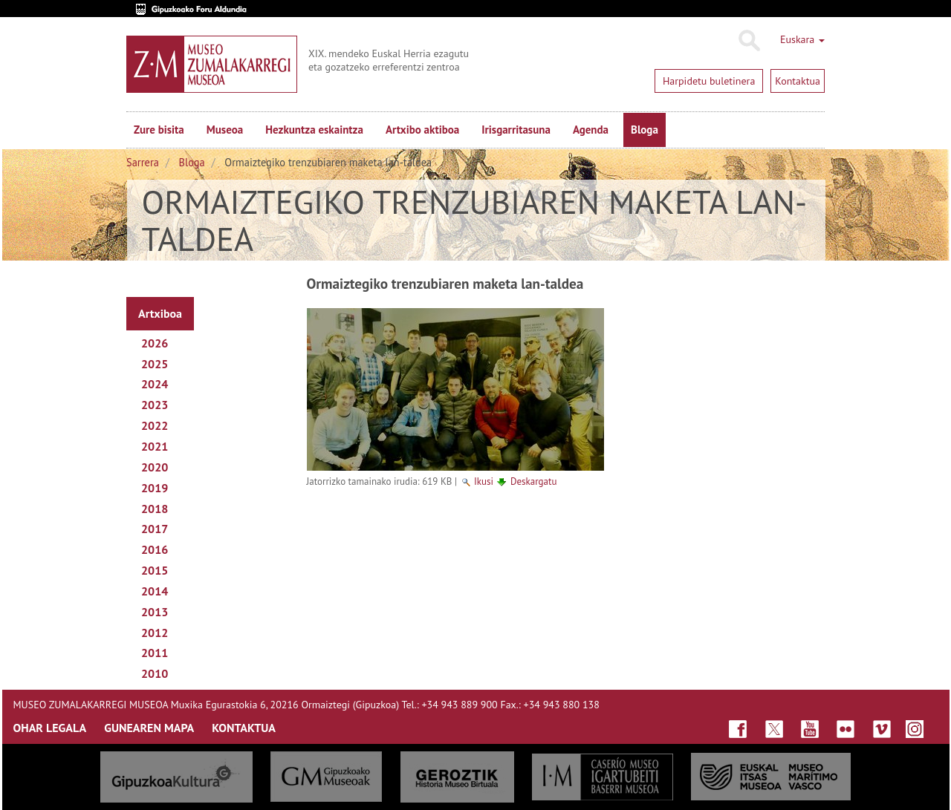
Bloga (644, 130)
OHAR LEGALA (50, 727)
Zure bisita (159, 130)
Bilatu (749, 41)
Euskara (802, 39)
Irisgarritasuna (516, 130)
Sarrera (142, 162)
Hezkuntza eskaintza (314, 130)
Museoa (225, 130)
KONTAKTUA (244, 727)
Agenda (590, 130)
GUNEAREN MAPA (149, 727)
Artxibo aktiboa (422, 130)
